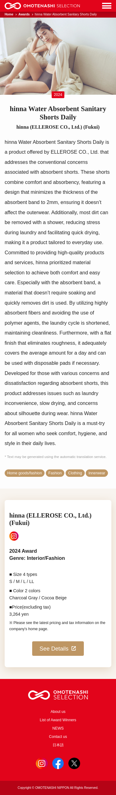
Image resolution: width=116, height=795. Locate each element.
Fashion (55, 473)
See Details (58, 648)
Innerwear (96, 473)
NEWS (58, 728)
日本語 (58, 745)
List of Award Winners (58, 720)
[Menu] (106, 6)
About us (57, 712)
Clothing (75, 473)
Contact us (58, 737)
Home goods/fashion (24, 473)
